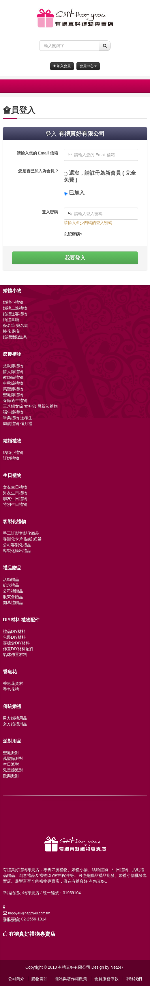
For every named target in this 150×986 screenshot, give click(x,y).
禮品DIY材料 (14, 631)
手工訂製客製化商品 (21, 533)
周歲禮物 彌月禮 (17, 423)
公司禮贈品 (13, 591)
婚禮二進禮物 (15, 308)
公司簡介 (16, 978)
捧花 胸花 (11, 331)
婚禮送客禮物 (15, 314)
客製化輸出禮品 (17, 550)
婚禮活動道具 (15, 337)
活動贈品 (11, 579)
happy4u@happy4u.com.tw (29, 913)
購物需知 (39, 978)
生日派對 (11, 764)
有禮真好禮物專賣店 (32, 934)
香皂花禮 (11, 689)
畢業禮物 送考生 (17, 417)
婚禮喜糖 (11, 319)
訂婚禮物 (11, 458)
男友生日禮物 (15, 493)
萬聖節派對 (13, 758)
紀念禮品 (11, 585)
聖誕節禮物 (13, 394)
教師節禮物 (13, 377)
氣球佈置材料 (15, 654)
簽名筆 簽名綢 (15, 325)
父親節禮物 (13, 366)
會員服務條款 (106, 978)
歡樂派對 (11, 775)
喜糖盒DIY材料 (16, 643)
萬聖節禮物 (13, 389)
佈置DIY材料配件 (18, 648)
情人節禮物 (13, 371)
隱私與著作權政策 (71, 978)
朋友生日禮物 (15, 498)
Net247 (116, 967)
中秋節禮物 (13, 383)
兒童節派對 (13, 770)
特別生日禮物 (15, 504)
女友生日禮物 (15, 487)
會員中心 (88, 66)
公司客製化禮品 (17, 545)
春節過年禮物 (15, 400)
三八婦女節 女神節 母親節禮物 (30, 406)
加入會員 (62, 66)
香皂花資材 (13, 683)
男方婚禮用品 (15, 718)
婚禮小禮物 (13, 302)
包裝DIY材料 (14, 637)
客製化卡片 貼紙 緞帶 (22, 539)
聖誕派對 (11, 752)
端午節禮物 (13, 412)
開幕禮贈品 (13, 602)
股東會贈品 (13, 596)
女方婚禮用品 (15, 724)
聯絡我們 (134, 978)
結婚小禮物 (13, 452)
